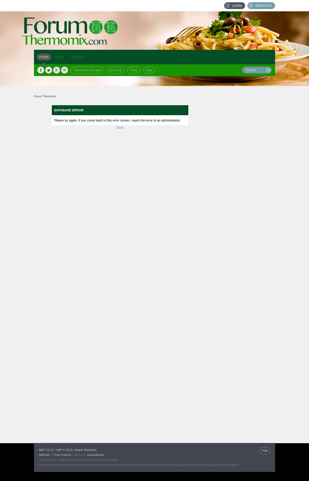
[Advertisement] (240, 173)
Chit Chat (115, 70)
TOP (265, 450)
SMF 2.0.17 (46, 450)
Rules (134, 70)
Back (120, 127)
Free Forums (62, 455)
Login (237, 5)
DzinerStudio (95, 455)
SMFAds (44, 455)
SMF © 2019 (64, 450)
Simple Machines (85, 450)
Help (149, 70)
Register (263, 5)
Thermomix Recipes (87, 70)
